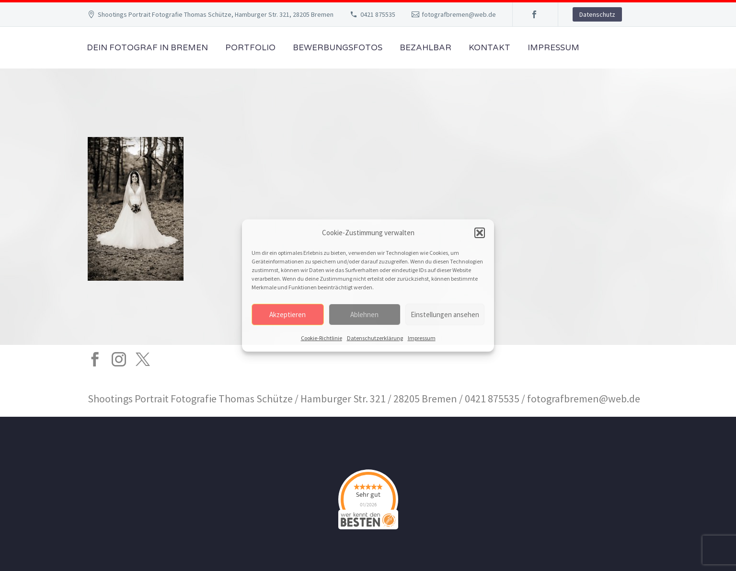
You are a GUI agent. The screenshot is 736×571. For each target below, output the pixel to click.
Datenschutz (597, 14)
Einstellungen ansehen (445, 314)
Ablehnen (364, 314)
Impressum (422, 338)
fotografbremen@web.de (459, 14)
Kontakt (489, 48)
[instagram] (119, 359)
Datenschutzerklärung (375, 338)
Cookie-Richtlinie (321, 338)
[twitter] (143, 359)
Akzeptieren (287, 314)
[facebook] (95, 359)
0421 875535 (377, 14)
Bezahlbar (425, 48)
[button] (479, 233)
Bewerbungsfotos (337, 48)
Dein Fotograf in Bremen (147, 48)
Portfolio (250, 48)
